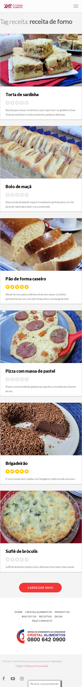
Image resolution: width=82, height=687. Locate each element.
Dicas (58, 616)
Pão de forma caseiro (26, 278)
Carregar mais (40, 587)
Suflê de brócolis (22, 551)
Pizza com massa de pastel (30, 371)
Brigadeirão (17, 463)
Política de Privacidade (36, 666)
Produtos (62, 612)
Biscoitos (29, 616)
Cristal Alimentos (38, 612)
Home (18, 612)
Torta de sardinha (22, 94)
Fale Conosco (42, 620)
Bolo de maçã (18, 186)
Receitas (45, 616)
